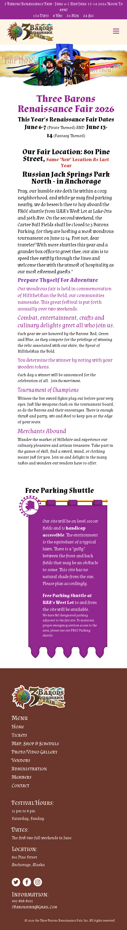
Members (22, 777)
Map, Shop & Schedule (35, 743)
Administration (29, 769)
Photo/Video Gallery (35, 752)
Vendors (21, 760)
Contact (20, 785)
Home (18, 726)
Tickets (19, 735)
